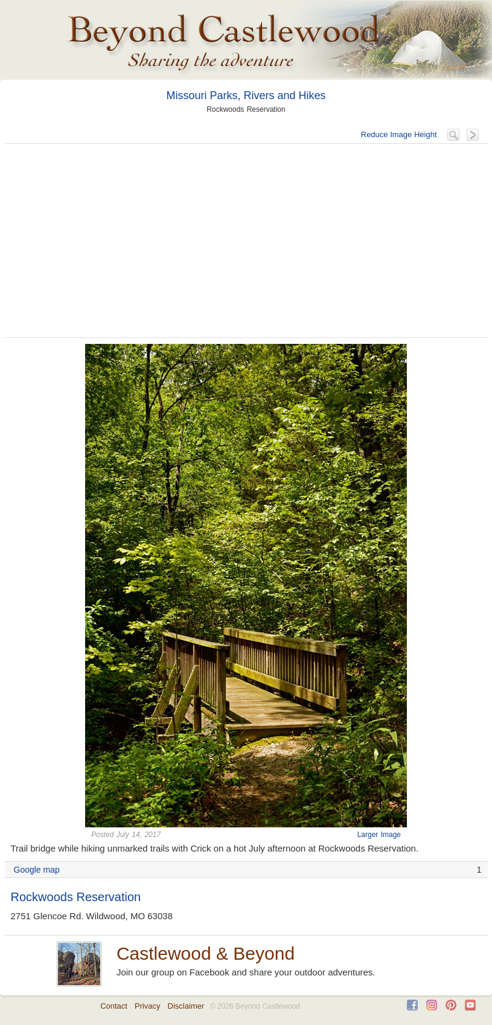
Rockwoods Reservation (76, 897)
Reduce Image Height (399, 134)
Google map (37, 870)
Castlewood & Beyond (206, 953)
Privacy (148, 1005)
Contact (113, 1005)
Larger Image (379, 834)
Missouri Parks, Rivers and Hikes (245, 95)
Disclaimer (186, 1005)
